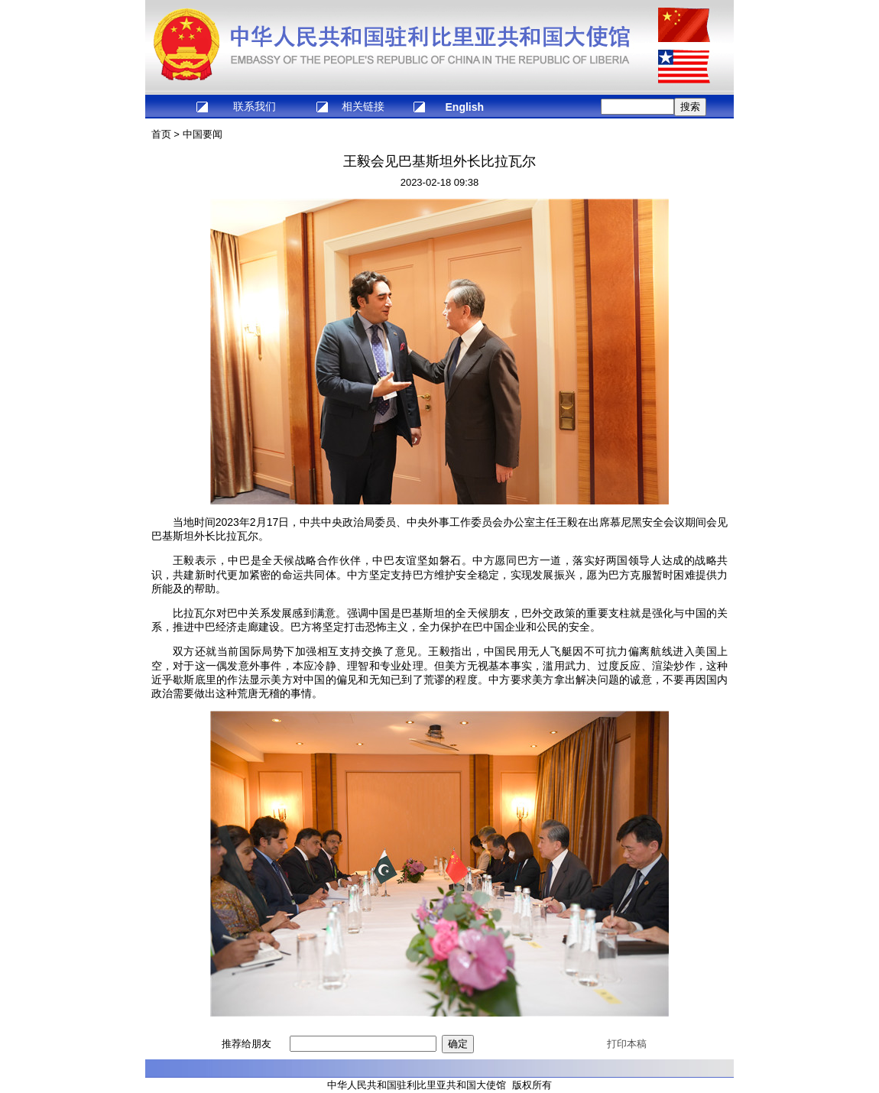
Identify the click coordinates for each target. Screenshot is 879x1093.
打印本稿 (627, 1043)
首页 (161, 134)
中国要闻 (202, 134)
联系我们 (254, 106)
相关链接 (363, 106)
